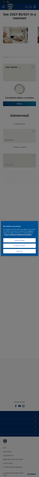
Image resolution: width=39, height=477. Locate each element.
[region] (19, 238)
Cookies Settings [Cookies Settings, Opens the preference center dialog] (19, 240)
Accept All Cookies (19, 245)
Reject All (19, 251)
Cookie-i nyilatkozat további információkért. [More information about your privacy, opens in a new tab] (18, 234)
